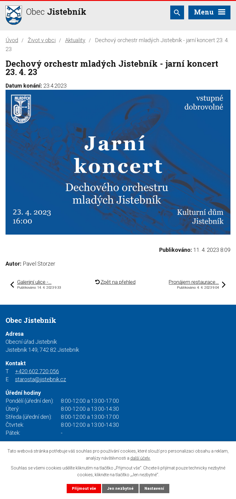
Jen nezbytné (120, 488)
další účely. (140, 457)
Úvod (12, 40)
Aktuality (75, 40)
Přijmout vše (84, 488)
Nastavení (154, 488)
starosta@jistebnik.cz (40, 379)
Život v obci (42, 40)
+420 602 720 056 (37, 371)
